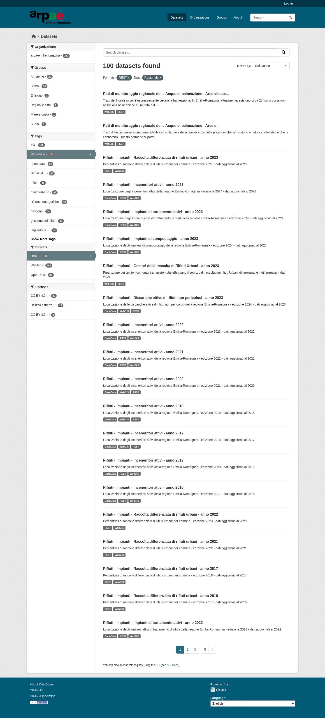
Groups (221, 17)
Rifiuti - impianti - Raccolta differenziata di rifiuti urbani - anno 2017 (160, 569)
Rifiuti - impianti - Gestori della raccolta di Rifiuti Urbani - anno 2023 (161, 266)
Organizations (199, 17)
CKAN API (37, 690)
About (238, 17)
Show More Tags (43, 239)
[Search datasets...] (272, 17)
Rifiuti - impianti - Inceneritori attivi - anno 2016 (143, 487)
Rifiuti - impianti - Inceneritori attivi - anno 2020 (143, 379)
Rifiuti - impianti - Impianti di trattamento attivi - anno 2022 (153, 623)
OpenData (110, 198)
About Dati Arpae (42, 684)
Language (217, 698)
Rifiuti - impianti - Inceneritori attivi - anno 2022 (143, 325)
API (158, 665)
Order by (243, 66)
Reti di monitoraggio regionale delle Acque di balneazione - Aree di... (162, 126)
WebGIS (109, 112)
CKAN (218, 689)
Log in (288, 3)
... (200, 648)
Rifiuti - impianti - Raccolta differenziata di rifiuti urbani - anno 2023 (160, 157)
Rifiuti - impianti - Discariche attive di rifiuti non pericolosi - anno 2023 (163, 298)
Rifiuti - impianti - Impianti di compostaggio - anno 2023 (150, 239)
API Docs (172, 665)
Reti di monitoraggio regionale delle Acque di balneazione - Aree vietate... (166, 94)
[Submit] (290, 17)
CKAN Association (43, 696)
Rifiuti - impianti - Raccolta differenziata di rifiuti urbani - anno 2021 (160, 541)
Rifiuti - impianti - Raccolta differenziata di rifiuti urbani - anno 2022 (160, 514)
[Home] (34, 36)
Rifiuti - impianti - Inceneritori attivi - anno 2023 (143, 185)
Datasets (177, 17)
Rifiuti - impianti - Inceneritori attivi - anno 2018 (143, 406)
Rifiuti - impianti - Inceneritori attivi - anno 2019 (143, 460)
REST (121, 112)
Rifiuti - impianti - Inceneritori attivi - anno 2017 (143, 433)
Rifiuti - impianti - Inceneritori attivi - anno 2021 (143, 352)
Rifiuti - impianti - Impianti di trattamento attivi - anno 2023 (153, 212)
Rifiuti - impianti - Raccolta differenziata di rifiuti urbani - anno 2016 (160, 596)
